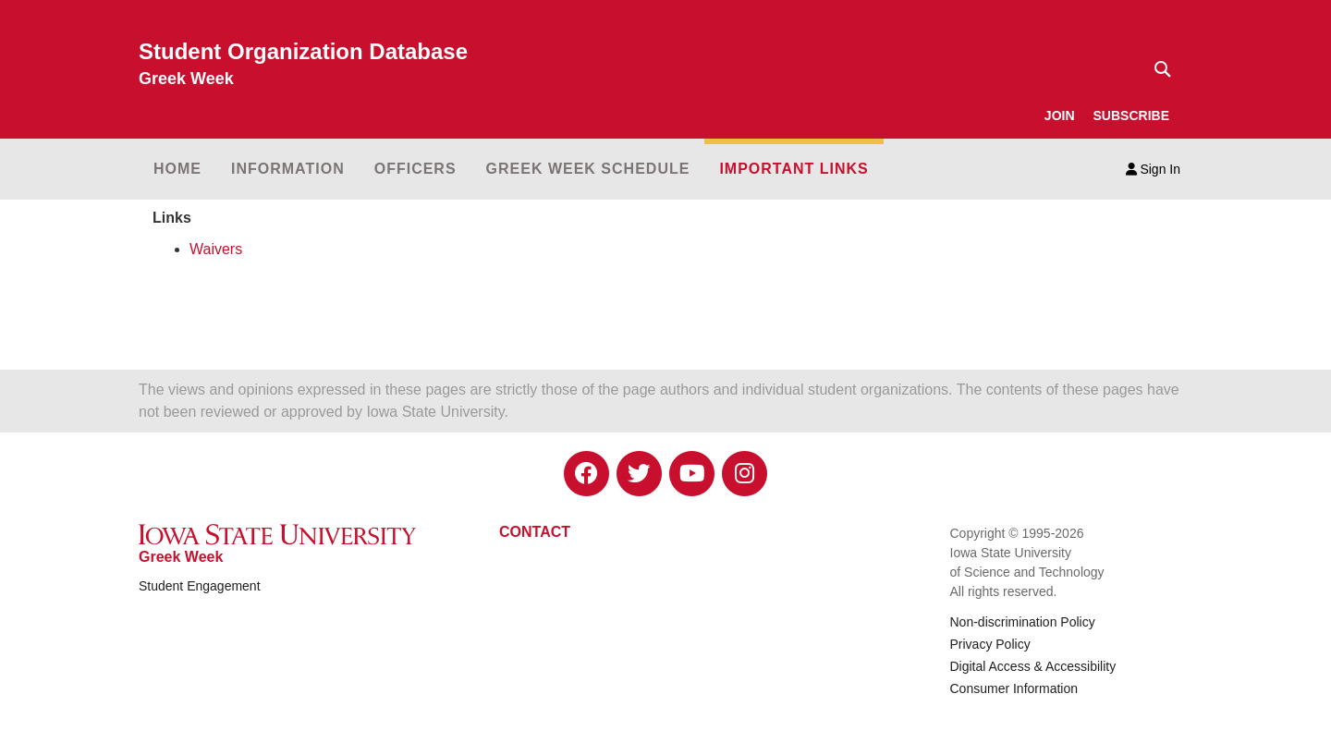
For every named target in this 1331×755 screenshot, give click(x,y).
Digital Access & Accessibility (1033, 666)
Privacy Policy (990, 644)
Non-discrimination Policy (1022, 622)
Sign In (1153, 169)
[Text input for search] (1157, 69)
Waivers (215, 249)
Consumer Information (1014, 688)
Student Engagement (200, 585)
